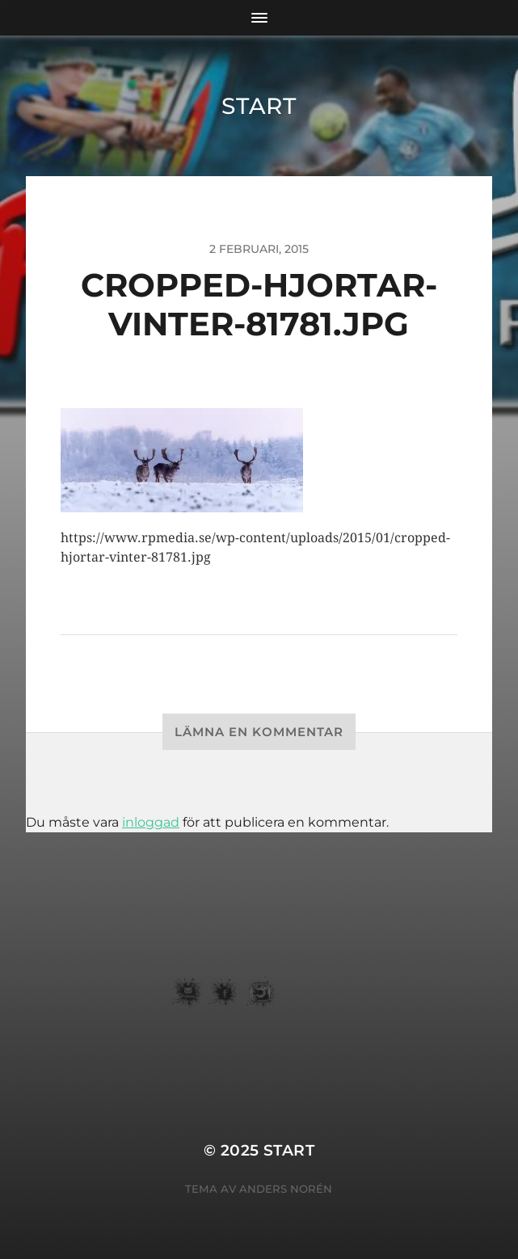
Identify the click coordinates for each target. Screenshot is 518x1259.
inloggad (150, 822)
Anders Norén (285, 1188)
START (259, 106)
